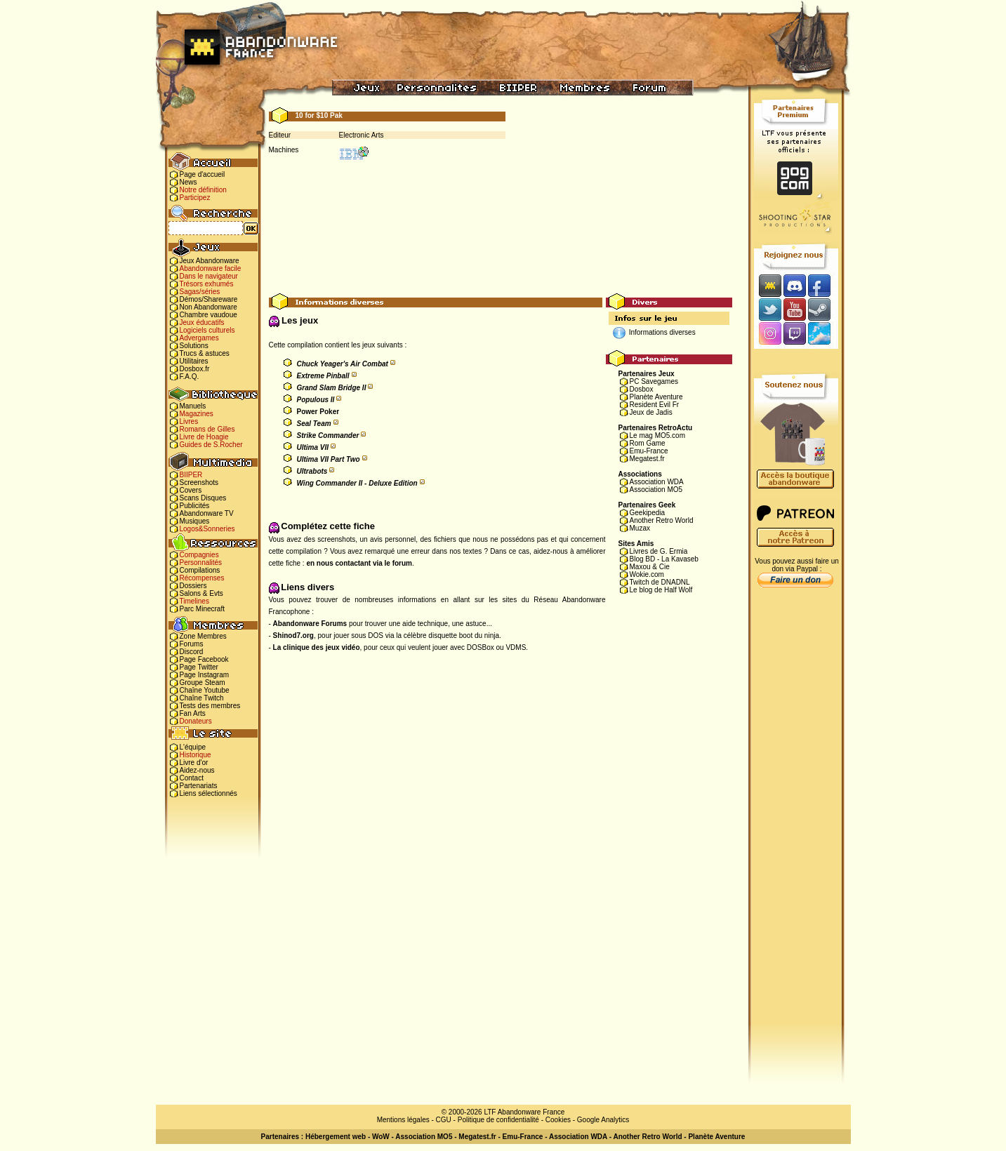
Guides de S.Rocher (211, 444)
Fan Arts (193, 713)
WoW (381, 1136)
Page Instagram (205, 675)
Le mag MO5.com (657, 435)
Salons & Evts (201, 593)
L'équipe (193, 747)
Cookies (558, 1120)
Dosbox (642, 389)
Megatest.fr (647, 459)
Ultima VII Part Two (328, 459)
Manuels (193, 406)
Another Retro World (662, 520)
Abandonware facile (210, 268)
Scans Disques (203, 498)
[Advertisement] (500, 262)
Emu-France (649, 451)
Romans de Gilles (207, 429)
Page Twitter (199, 667)
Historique (195, 755)
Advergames (199, 338)
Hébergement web (335, 1136)
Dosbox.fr (195, 369)
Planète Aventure (656, 397)
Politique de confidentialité (498, 1120)
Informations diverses (662, 332)
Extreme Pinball (323, 376)
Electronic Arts (361, 135)
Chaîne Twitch (202, 698)
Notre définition (203, 190)
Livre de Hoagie (204, 437)
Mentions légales (403, 1120)
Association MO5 (656, 489)
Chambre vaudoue (208, 315)
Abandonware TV (207, 513)
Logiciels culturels (207, 330)
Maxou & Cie (650, 567)
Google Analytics (603, 1120)
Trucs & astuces (205, 353)
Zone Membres (203, 636)
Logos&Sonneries (207, 529)
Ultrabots (312, 471)
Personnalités (201, 562)
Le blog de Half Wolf (661, 590)
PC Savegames (654, 381)
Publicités (195, 506)
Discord (192, 652)
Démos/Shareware (209, 299)
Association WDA (657, 482)
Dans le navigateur (209, 276)
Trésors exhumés (207, 284)
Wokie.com (647, 574)
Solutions (194, 346)
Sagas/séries (200, 291)
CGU (443, 1120)
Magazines (196, 414)
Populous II (316, 400)
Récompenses (202, 578)
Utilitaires (194, 361)
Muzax (640, 528)
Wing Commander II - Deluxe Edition (357, 483)
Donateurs (196, 721)
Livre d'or (194, 762)
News (188, 182)
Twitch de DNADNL (660, 582)
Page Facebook (204, 659)
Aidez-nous (197, 770)
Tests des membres (210, 706)
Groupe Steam (202, 682)
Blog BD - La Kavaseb (664, 559)
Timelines (194, 601)
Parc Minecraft (202, 609)
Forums (192, 644)
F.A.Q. (189, 376)
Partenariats (199, 786)
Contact (192, 778)
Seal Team (314, 423)
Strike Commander (328, 435)
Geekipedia (648, 513)
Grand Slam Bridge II (331, 388)
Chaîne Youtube (205, 690)
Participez (195, 197)
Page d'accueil (202, 174)
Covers (191, 490)
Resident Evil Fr (655, 404)
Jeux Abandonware (209, 261)
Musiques (195, 521)
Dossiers (193, 586)
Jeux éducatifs (202, 322)
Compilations (200, 570)
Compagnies (199, 555)
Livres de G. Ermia (659, 551)
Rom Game (648, 443)
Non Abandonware (208, 307)
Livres (189, 421)
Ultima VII (313, 447)
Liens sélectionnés (208, 793)
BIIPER (191, 475)
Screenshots (199, 482)
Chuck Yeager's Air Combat (342, 364)
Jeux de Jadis (651, 412)
